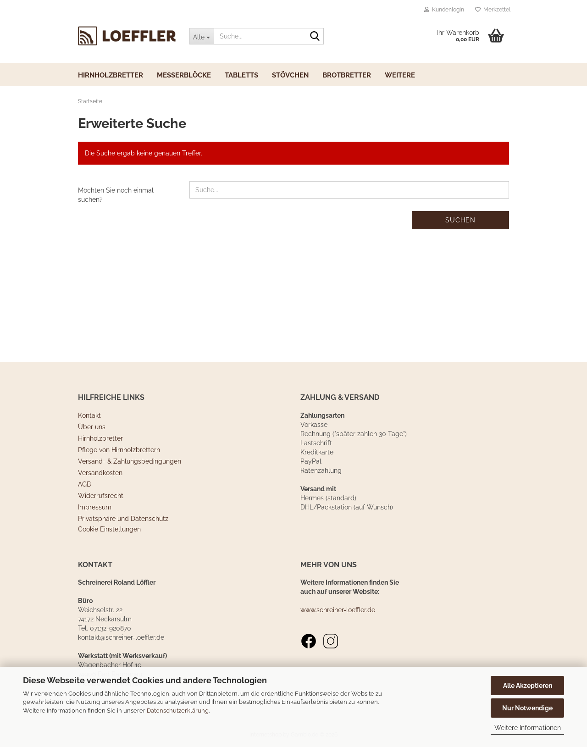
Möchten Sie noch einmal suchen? (116, 195)
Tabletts (241, 75)
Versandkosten (100, 472)
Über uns (91, 427)
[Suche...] (201, 36)
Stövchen (290, 75)
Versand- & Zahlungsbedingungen (129, 461)
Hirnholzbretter (110, 75)
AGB (84, 484)
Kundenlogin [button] (444, 9)
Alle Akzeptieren (527, 685)
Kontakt (89, 415)
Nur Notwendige (527, 708)
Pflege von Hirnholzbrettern (119, 450)
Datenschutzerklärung (178, 710)
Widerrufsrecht (100, 495)
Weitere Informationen (527, 727)
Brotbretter (346, 75)
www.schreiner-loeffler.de (337, 610)
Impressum (94, 507)
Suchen (460, 220)
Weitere (400, 75)
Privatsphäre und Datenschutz (123, 518)
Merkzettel (492, 9)
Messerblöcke (184, 75)
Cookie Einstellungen (109, 529)
